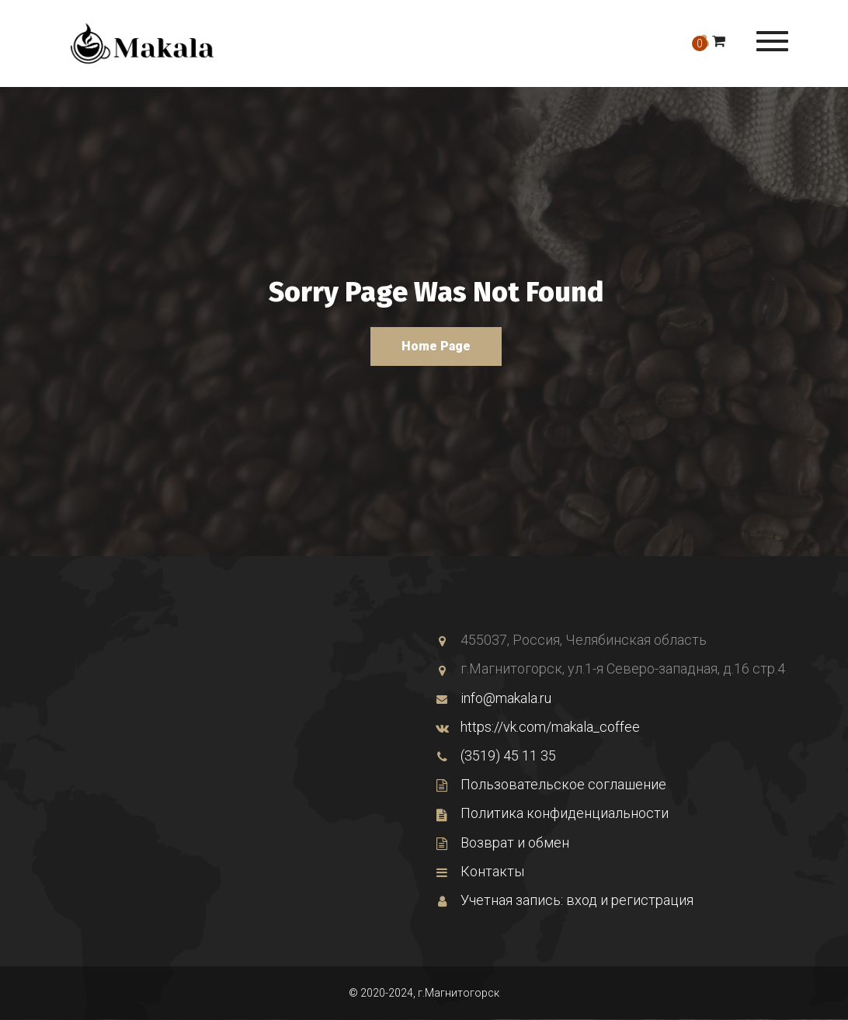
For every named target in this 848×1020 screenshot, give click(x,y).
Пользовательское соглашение (551, 784)
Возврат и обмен (502, 842)
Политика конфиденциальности (552, 813)
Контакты (480, 871)
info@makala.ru (493, 698)
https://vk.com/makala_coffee (538, 727)
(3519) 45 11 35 (496, 755)
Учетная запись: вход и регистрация (564, 900)
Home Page (436, 346)
